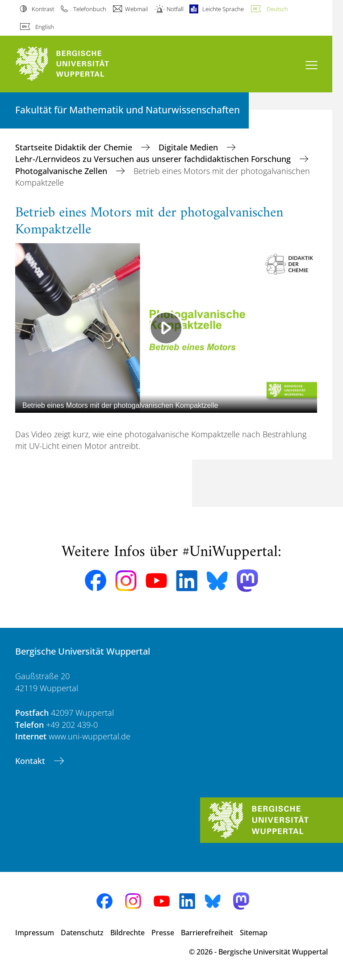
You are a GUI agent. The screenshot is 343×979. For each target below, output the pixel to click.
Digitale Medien (189, 147)
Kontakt (31, 760)
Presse (162, 933)
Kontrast (43, 9)
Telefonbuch (89, 9)
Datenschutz (82, 933)
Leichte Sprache (223, 9)
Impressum (34, 933)
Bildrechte (127, 933)
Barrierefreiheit (207, 933)
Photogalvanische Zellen (62, 171)
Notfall (175, 9)
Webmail (136, 9)
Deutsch (277, 9)
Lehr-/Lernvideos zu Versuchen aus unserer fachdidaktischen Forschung (154, 158)
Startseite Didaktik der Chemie (74, 147)
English (44, 27)
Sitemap (254, 933)
